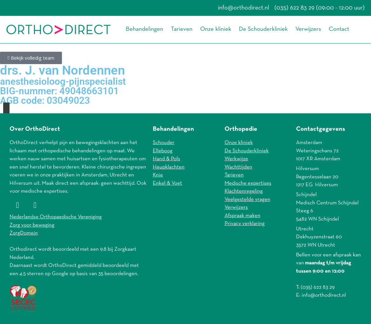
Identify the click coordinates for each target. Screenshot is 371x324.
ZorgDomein (24, 233)
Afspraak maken (242, 215)
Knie (158, 175)
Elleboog (162, 151)
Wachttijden (238, 167)
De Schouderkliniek (263, 29)
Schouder (163, 142)
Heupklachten (169, 167)
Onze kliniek (215, 29)
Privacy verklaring (245, 223)
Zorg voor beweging (32, 225)
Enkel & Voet (167, 183)
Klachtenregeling (244, 191)
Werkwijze (236, 158)
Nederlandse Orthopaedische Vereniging (56, 217)
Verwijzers (308, 29)
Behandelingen (144, 29)
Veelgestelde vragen (247, 199)
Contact (339, 29)
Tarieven (181, 29)
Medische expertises (248, 183)
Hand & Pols (166, 158)
